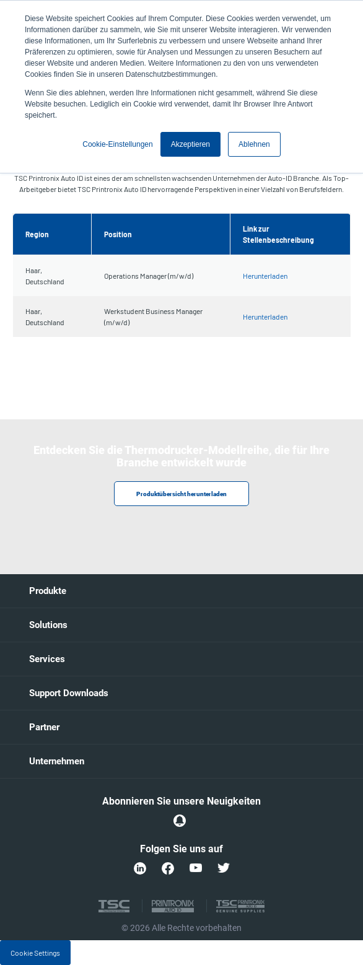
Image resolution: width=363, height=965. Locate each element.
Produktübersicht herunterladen (181, 494)
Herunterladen (265, 275)
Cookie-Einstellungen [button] (117, 144)
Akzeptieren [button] (190, 144)
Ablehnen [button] (254, 144)
